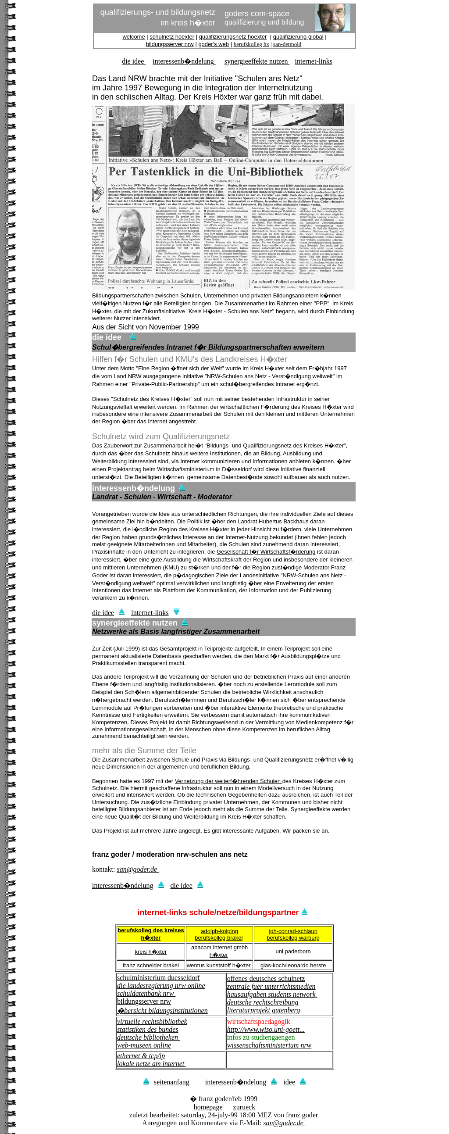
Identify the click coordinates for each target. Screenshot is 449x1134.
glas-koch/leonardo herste (293, 965)
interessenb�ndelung (184, 61)
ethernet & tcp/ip (141, 1055)
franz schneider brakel (151, 965)
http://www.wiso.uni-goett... (266, 1029)
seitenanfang (166, 1082)
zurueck (244, 1107)
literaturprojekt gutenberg (263, 1010)
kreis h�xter (151, 951)
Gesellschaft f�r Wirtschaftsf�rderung (266, 551)
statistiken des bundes (147, 1029)
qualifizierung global (298, 36)
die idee (134, 61)
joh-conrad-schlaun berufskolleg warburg (293, 934)
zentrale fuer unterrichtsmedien (271, 986)
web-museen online (144, 1045)
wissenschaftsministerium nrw (269, 1045)
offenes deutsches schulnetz (266, 978)
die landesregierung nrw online (161, 985)
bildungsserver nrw (170, 44)
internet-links (313, 61)
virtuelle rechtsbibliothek (152, 1021)
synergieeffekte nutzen (257, 61)
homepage (208, 1107)
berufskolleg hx (251, 44)
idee (294, 1082)
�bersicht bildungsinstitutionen (162, 1010)
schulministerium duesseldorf (158, 977)
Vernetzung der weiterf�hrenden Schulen (228, 781)
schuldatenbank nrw (145, 993)
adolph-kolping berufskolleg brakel (218, 934)
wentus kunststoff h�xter (219, 965)
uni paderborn (293, 951)
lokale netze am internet (150, 1063)
